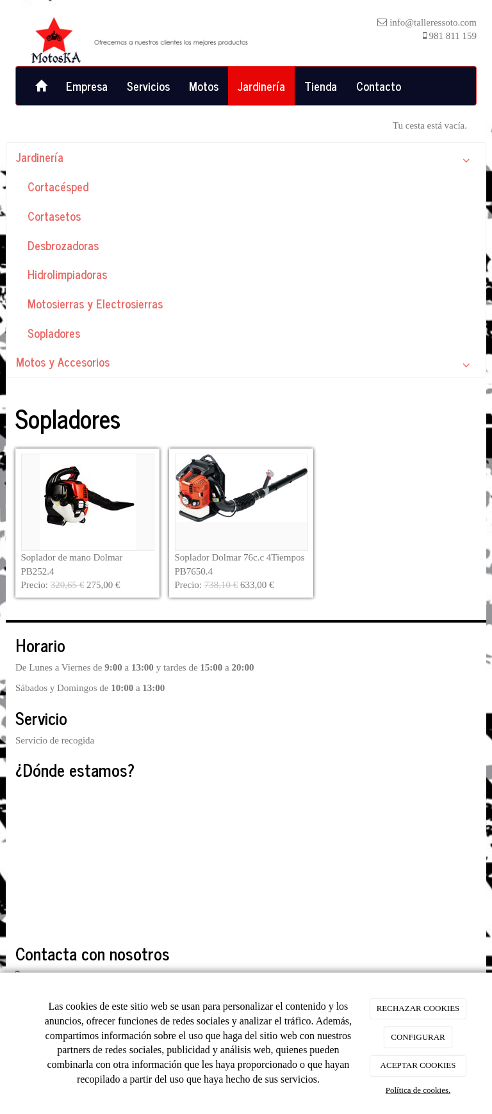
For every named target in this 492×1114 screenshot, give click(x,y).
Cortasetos (54, 215)
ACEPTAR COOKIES (418, 1065)
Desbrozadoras (63, 245)
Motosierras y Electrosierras (95, 303)
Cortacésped (58, 186)
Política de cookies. (418, 1090)
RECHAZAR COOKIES (418, 1008)
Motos (203, 85)
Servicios (148, 85)
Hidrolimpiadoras (67, 273)
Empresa (87, 85)
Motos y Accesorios (246, 364)
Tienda (320, 85)
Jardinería (261, 85)
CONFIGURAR (418, 1037)
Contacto (378, 85)
